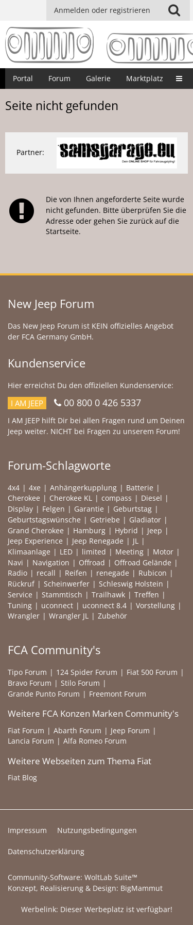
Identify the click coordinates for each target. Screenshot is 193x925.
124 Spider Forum (86, 672)
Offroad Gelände (142, 562)
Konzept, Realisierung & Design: (85, 888)
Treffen (146, 594)
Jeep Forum (130, 730)
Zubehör (112, 616)
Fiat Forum (26, 730)
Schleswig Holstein (131, 584)
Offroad (92, 562)
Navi (15, 562)
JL (135, 541)
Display (20, 509)
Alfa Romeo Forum (95, 741)
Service (20, 594)
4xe (35, 487)
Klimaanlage (29, 552)
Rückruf (21, 584)
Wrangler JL (69, 616)
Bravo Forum (29, 683)
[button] (174, 10)
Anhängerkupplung (83, 487)
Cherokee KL (70, 498)
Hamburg (89, 530)
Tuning (20, 605)
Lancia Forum (31, 741)
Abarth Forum (77, 730)
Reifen (76, 573)
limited (94, 552)
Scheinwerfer (67, 584)
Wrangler (24, 616)
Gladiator (145, 520)
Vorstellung (155, 605)
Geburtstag (132, 509)
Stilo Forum (80, 683)
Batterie (139, 487)
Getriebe (105, 520)
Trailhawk (108, 594)
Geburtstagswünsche (44, 520)
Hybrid (126, 530)
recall (46, 573)
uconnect (57, 605)
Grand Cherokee (36, 530)
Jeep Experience (35, 541)
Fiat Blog (22, 777)
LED (66, 552)
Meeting (129, 552)
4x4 (14, 487)
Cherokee (24, 498)
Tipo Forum (27, 672)
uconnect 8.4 (104, 605)
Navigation (50, 562)
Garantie (89, 509)
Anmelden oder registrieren (102, 10)
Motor (163, 552)
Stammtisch (62, 594)
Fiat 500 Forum (152, 672)
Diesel (151, 498)
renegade (112, 573)
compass (116, 498)
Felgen (53, 509)
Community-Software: (72, 877)
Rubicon (152, 573)
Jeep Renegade (98, 541)
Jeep (154, 530)
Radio (17, 573)
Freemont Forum (117, 694)
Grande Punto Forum (44, 694)
